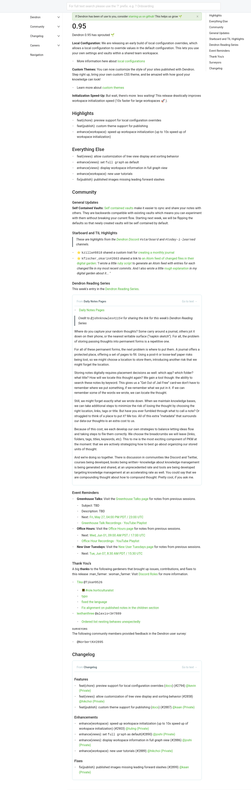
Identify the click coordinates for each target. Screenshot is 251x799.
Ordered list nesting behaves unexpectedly (111, 622)
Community (37, 26)
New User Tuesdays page (136, 547)
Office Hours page (121, 529)
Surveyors (215, 62)
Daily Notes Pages (91, 310)
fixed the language (94, 602)
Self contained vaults (118, 208)
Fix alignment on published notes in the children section (120, 608)
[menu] (47, 406)
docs (168, 686)
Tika (80, 582)
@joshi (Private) (164, 734)
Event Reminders (219, 50)
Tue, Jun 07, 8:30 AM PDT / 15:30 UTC (116, 553)
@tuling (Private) (137, 728)
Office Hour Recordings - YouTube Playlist (110, 541)
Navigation (36, 54)
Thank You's (216, 56)
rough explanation (176, 268)
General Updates (219, 33)
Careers (35, 45)
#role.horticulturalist (99, 590)
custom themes (113, 87)
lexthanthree (85, 613)
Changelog (36, 36)
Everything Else (218, 21)
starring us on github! (142, 16)
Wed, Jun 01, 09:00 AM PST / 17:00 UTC (117, 535)
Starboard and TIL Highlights (226, 39)
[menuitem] (47, 17)
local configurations (131, 61)
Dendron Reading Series (122, 289)
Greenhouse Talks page (132, 499)
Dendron (35, 17)
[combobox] (143, 6)
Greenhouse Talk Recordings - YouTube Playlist (114, 523)
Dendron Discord (127, 239)
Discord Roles (148, 574)
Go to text (189, 301)
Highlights (215, 15)
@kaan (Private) (183, 707)
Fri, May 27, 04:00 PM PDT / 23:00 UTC (116, 517)
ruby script (124, 263)
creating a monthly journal (156, 252)
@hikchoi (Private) (92, 701)
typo (85, 596)
